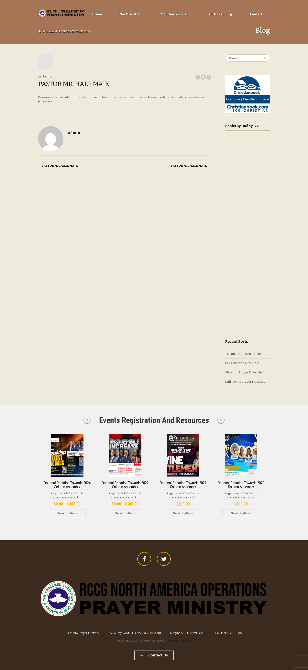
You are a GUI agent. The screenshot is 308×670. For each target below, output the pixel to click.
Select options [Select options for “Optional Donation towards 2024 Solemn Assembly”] (67, 513)
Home (97, 14)
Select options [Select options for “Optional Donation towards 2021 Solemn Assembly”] (183, 513)
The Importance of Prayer (243, 354)
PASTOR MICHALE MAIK (58, 165)
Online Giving (220, 14)
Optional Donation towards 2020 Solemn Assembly (240, 485)
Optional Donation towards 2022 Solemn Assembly (125, 485)
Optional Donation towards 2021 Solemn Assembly (183, 485)
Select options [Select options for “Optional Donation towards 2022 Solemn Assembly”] (125, 513)
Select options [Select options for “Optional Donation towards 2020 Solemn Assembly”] (241, 513)
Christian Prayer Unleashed (244, 372)
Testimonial (50, 31)
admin (74, 133)
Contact (256, 14)
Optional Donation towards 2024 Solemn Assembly (67, 485)
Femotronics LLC (179, 640)
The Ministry (129, 14)
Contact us (154, 655)
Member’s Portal (174, 14)
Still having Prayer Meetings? (246, 381)
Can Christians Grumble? (242, 363)
